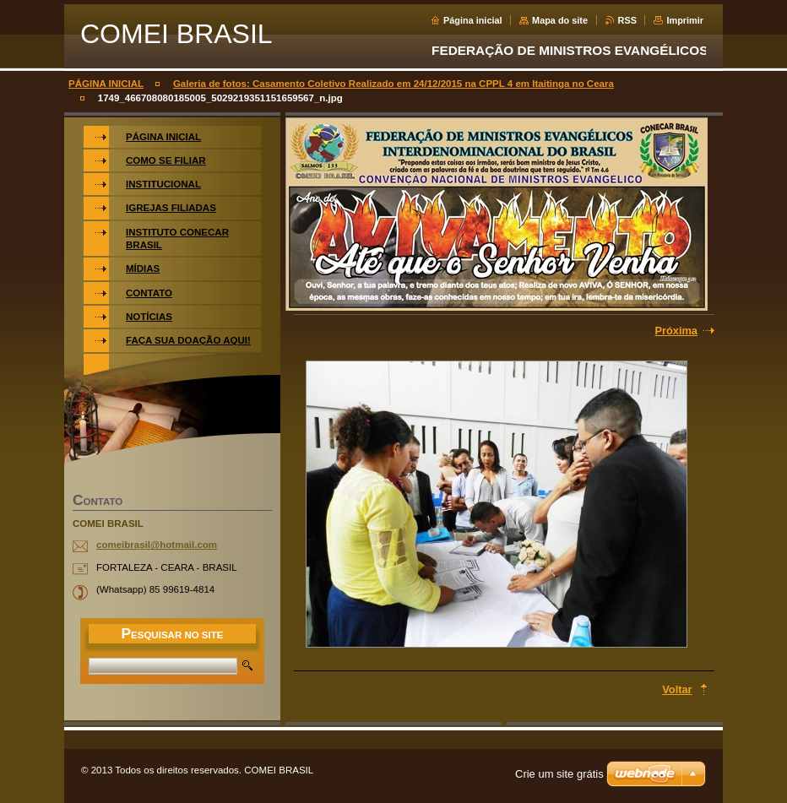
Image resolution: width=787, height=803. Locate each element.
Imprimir (684, 20)
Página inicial (472, 20)
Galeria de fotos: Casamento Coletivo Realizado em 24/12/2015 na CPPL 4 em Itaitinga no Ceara (393, 84)
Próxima (675, 330)
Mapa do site (560, 20)
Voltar (677, 689)
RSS (627, 20)
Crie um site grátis (559, 774)
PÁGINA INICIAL (106, 84)
